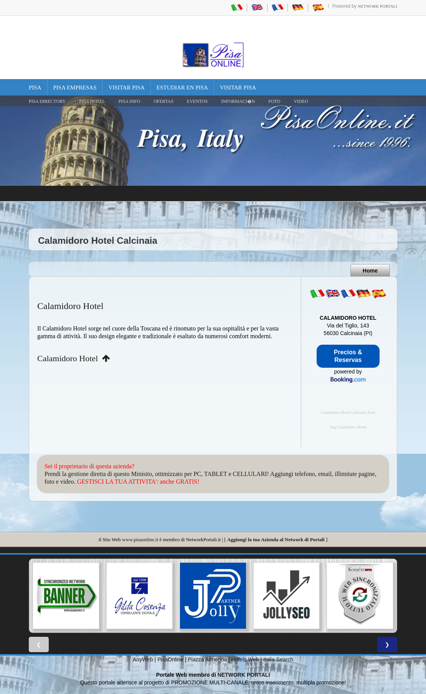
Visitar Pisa (126, 87)
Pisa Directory (47, 101)
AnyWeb (143, 659)
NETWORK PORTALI (244, 675)
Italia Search (278, 659)
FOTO (274, 101)
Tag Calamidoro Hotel (348, 427)
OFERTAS (163, 101)
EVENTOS (197, 101)
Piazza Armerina (207, 659)
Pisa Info (129, 101)
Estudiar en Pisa (182, 87)
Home (370, 271)
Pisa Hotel (92, 101)
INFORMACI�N (238, 101)
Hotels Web (245, 659)
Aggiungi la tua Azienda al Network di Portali (276, 539)
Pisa (35, 87)
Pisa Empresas (75, 87)
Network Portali (377, 6)
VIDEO (301, 101)
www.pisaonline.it (140, 539)
